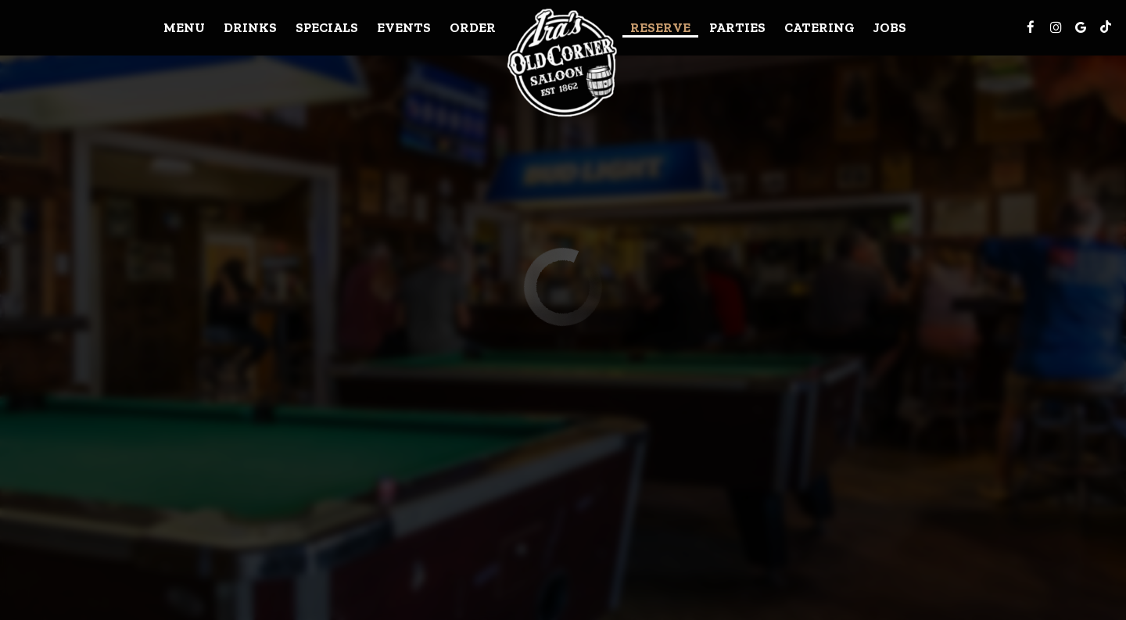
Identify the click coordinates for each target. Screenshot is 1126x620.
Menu (184, 27)
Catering (819, 27)
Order (473, 27)
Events (404, 27)
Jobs (889, 27)
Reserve (660, 27)
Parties (737, 27)
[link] (563, 62)
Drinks (250, 27)
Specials (327, 27)
